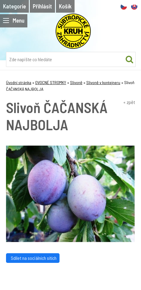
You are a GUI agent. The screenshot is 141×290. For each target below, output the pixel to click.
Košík (65, 6)
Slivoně (76, 82)
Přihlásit (42, 6)
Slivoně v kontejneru (103, 82)
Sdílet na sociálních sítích (33, 258)
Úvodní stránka (18, 82)
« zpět (129, 102)
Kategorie (14, 6)
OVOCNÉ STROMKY (50, 82)
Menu (13, 20)
